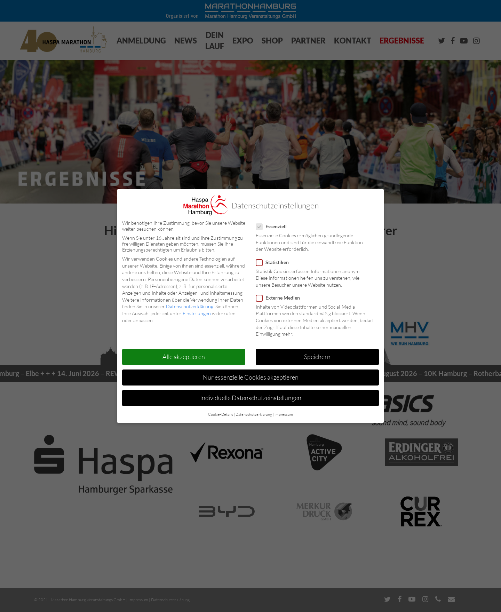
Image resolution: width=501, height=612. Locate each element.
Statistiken (275, 262)
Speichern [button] (317, 356)
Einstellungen (197, 313)
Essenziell (274, 226)
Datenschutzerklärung (189, 306)
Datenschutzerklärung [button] (254, 414)
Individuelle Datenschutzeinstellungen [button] (250, 398)
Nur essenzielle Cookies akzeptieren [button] (251, 377)
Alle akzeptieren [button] (183, 356)
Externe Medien (281, 298)
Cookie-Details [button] (220, 414)
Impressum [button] (284, 414)
